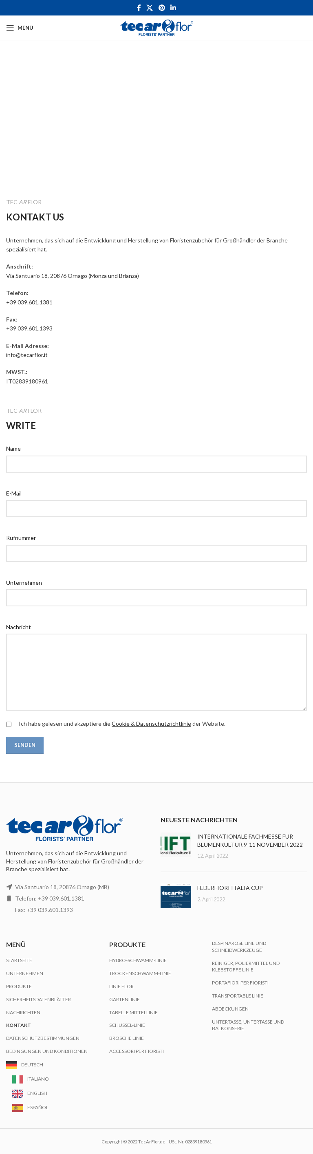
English (37, 1093)
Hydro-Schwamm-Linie (138, 960)
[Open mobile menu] (19, 28)
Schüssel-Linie (127, 1025)
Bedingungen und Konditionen (47, 1051)
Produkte (19, 986)
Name (13, 448)
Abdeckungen (230, 1009)
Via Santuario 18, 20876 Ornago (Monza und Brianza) (72, 275)
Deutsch (32, 1065)
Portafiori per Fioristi (240, 983)
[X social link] (150, 8)
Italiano (38, 1079)
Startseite (19, 960)
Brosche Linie (126, 1038)
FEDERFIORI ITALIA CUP (230, 887)
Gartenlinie (124, 999)
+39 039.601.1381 (29, 302)
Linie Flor (121, 986)
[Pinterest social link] (162, 8)
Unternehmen (24, 582)
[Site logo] (156, 27)
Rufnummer (21, 537)
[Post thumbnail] (176, 846)
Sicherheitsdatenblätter (38, 999)
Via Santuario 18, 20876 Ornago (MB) (62, 886)
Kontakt (18, 1025)
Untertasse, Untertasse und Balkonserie (248, 1025)
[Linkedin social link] (173, 8)
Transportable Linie (237, 996)
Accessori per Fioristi (136, 1051)
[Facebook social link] (138, 8)
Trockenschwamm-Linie (140, 973)
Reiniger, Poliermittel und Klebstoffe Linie (246, 966)
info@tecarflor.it (27, 354)
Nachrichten (23, 1012)
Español (37, 1107)
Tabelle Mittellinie (133, 1012)
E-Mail (14, 493)
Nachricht (18, 626)
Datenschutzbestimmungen (42, 1038)
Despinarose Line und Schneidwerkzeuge (239, 946)
